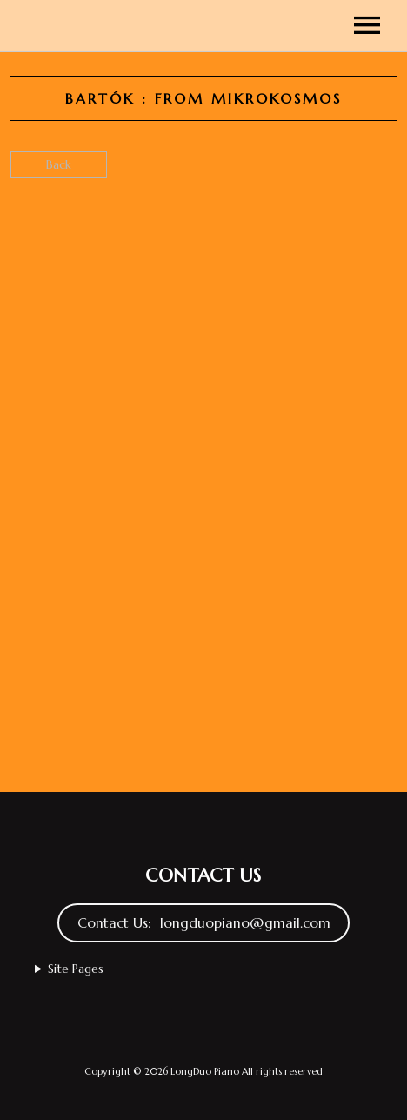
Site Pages (75, 968)
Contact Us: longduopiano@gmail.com (203, 923)
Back (58, 164)
